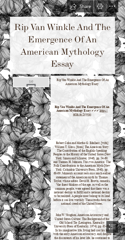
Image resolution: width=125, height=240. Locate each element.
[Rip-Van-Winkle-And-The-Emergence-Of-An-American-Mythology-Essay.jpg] (30, 82)
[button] (80, 6)
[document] (62, 120)
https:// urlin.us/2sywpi (90, 112)
